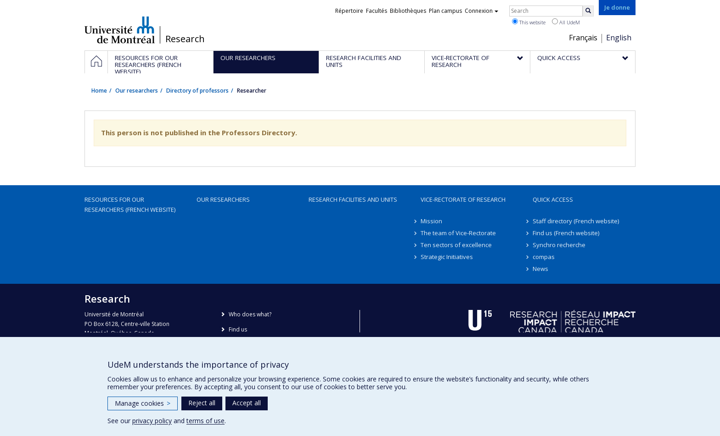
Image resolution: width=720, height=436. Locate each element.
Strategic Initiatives (447, 257)
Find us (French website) (566, 233)
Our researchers (136, 90)
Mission (431, 221)
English (618, 38)
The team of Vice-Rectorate (458, 233)
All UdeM (566, 22)
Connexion (481, 11)
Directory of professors (197, 90)
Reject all (201, 402)
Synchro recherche (559, 245)
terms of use (205, 420)
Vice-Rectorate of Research (463, 199)
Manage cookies (142, 403)
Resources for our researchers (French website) (129, 204)
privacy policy (152, 420)
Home (99, 90)
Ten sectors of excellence (456, 245)
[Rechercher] (588, 11)
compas (544, 257)
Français (583, 38)
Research (185, 39)
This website (529, 22)
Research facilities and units (353, 199)
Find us (238, 329)
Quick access (553, 199)
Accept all (246, 402)
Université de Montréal (119, 30)
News (540, 269)
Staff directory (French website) (576, 221)
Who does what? (250, 314)
